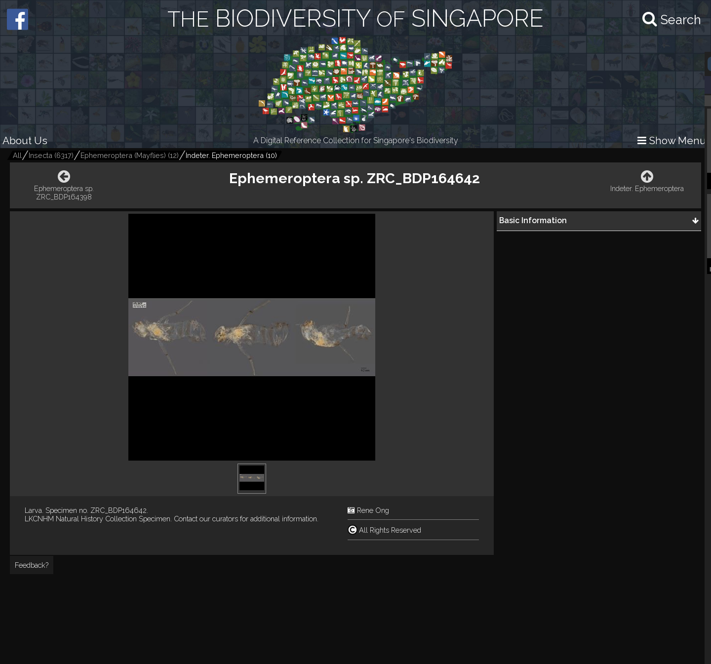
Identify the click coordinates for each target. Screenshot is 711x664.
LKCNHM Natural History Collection (81, 518)
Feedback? (31, 565)
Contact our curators (206, 518)
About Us (24, 140)
